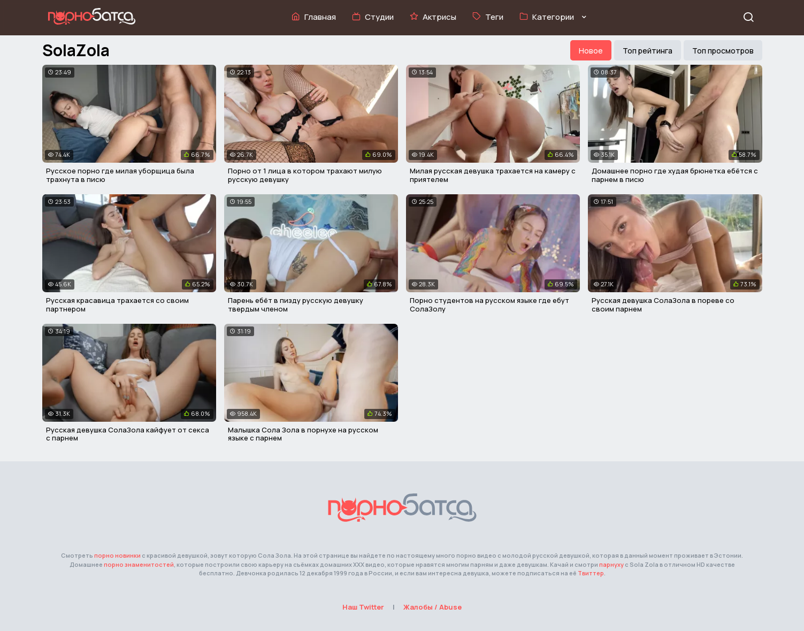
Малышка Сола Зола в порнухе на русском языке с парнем (303, 434)
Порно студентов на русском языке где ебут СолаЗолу (489, 304)
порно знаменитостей (139, 564)
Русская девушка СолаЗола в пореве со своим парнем (663, 304)
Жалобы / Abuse (432, 607)
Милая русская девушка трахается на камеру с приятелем (493, 175)
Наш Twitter (363, 607)
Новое (591, 50)
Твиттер (591, 573)
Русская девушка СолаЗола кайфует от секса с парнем (127, 434)
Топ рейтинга (647, 50)
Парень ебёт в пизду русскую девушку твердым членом (295, 304)
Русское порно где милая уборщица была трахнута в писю (120, 175)
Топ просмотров (723, 50)
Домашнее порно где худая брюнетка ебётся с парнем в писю (675, 175)
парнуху (611, 564)
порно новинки (117, 555)
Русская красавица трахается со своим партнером (117, 304)
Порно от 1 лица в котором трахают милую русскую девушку (305, 175)
